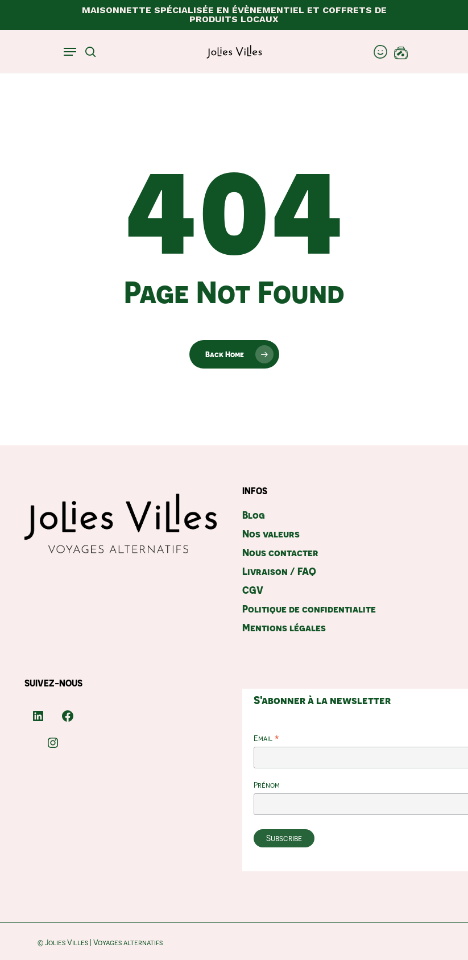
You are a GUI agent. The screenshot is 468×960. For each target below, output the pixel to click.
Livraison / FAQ (279, 571)
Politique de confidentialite (309, 609)
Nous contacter (280, 552)
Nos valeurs (271, 534)
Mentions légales (284, 628)
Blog (253, 515)
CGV (252, 590)
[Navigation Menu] (70, 51)
